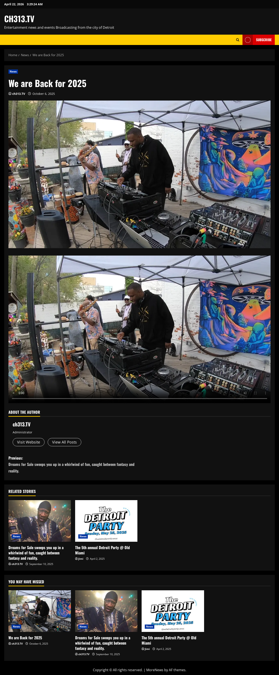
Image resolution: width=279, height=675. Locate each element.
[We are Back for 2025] (39, 611)
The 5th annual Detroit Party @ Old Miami (102, 550)
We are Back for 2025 (25, 637)
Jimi (80, 559)
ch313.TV (18, 94)
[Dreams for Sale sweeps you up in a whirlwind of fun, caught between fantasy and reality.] (39, 521)
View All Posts (64, 442)
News (13, 71)
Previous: (74, 464)
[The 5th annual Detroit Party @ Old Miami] (106, 521)
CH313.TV (19, 18)
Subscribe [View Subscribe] (257, 40)
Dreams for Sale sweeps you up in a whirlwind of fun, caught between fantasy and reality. (36, 553)
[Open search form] (237, 40)
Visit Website (28, 442)
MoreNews (154, 670)
